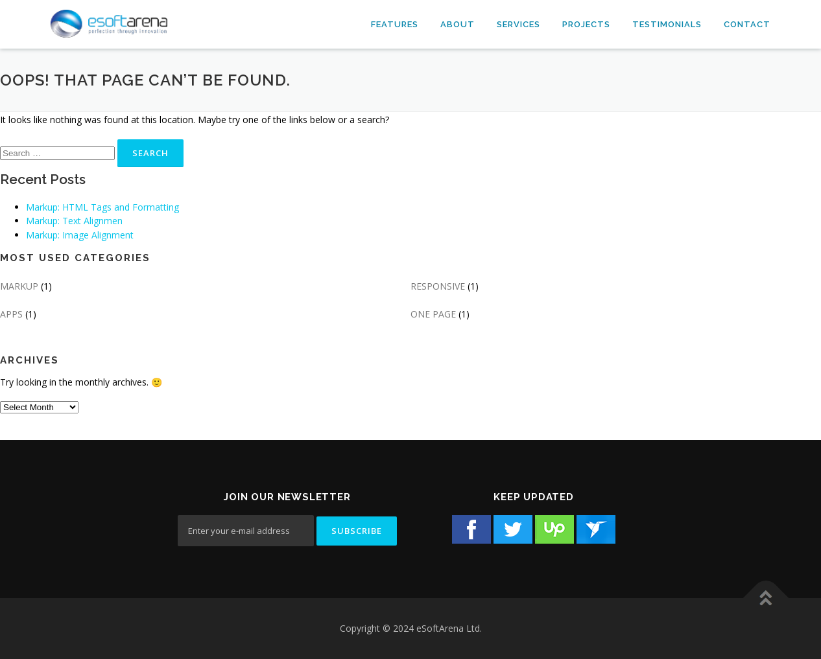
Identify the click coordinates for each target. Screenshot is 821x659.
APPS (11, 314)
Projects (586, 24)
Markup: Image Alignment (80, 235)
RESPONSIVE (437, 286)
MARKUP (19, 286)
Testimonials (667, 24)
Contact (747, 24)
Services (518, 24)
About (457, 24)
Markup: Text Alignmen (74, 220)
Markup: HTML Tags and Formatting (102, 207)
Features (394, 24)
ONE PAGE (433, 314)
